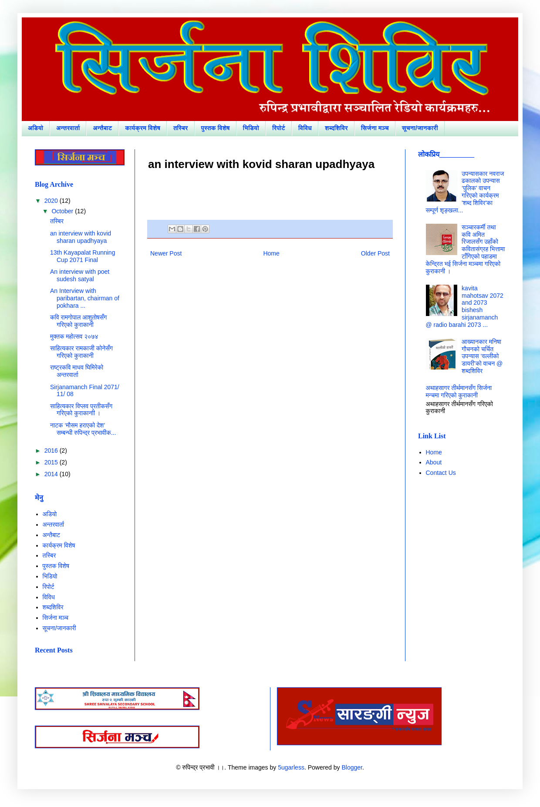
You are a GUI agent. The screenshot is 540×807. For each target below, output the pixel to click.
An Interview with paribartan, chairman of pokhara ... (84, 298)
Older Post (375, 253)
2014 (52, 474)
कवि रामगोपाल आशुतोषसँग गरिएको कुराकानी (78, 321)
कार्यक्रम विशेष (142, 127)
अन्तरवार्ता (68, 127)
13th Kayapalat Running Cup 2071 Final (82, 256)
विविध (305, 127)
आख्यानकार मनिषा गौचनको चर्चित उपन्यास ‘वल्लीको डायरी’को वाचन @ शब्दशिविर (482, 356)
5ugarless (291, 767)
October (63, 211)
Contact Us (441, 472)
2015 (52, 462)
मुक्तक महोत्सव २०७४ (74, 336)
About (434, 462)
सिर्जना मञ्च (375, 127)
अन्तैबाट (102, 127)
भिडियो (251, 127)
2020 (52, 200)
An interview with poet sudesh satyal (79, 275)
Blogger (351, 767)
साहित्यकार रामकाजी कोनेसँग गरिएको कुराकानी (81, 352)
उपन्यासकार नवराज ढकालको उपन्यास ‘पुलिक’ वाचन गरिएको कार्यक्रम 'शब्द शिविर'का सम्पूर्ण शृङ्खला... (465, 192)
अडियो (35, 127)
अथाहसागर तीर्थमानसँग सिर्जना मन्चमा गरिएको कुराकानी (459, 391)
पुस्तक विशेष (215, 127)
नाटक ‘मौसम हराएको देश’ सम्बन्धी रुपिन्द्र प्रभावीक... (83, 429)
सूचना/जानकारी (420, 127)
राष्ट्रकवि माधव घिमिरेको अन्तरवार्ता (76, 371)
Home (271, 253)
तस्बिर (180, 127)
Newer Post (166, 253)
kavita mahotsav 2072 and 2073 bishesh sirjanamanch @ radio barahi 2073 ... (464, 306)
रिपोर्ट (278, 127)
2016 (52, 450)
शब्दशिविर (336, 127)
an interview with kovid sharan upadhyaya (80, 237)
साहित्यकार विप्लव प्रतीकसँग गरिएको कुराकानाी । (81, 410)
